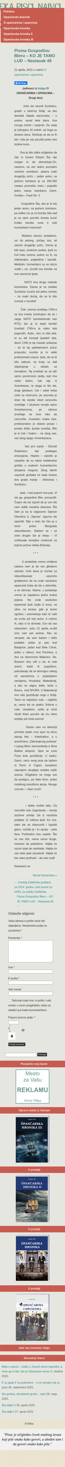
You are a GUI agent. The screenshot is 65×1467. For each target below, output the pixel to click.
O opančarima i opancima (20, 22)
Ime (11, 971)
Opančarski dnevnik (16, 17)
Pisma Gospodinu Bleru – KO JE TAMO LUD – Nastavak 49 (34, 55)
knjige (42, 88)
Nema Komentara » (45, 875)
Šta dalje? (8, 1415)
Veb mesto (14, 993)
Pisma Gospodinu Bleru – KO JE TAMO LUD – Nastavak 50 (35, 901)
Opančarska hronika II (17, 33)
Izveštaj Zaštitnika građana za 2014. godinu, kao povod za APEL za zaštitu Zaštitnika (33, 887)
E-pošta (14, 982)
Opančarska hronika (16, 28)
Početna (8, 11)
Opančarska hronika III (18, 39)
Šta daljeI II (9, 1409)
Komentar (15, 937)
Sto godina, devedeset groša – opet (24, 1398)
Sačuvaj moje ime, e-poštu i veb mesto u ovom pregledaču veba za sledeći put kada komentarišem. (29, 1009)
